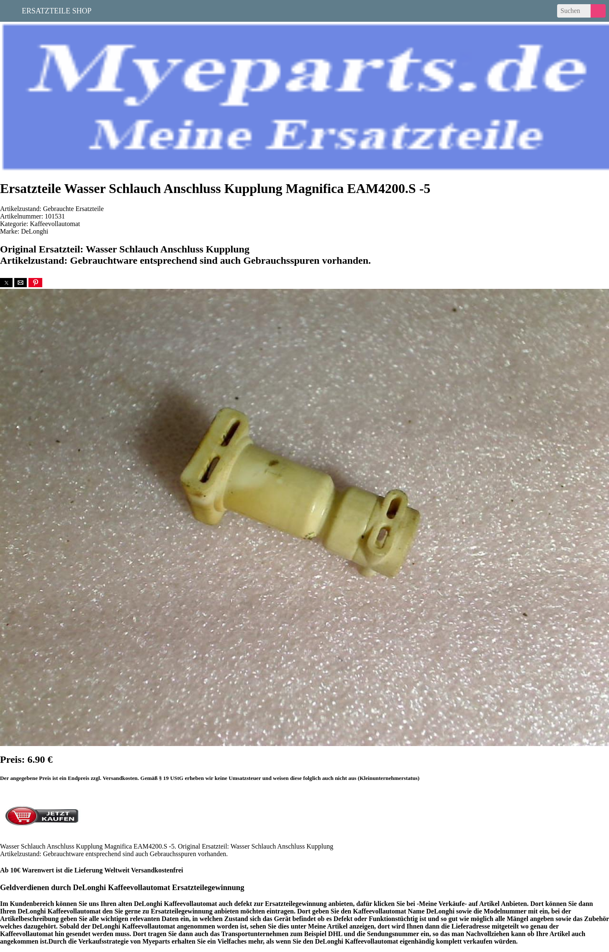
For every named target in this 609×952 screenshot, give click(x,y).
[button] (6, 282)
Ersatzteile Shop (57, 10)
